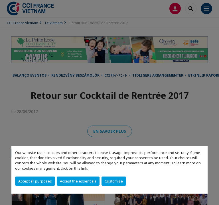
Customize (114, 181)
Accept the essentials (78, 181)
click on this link (74, 168)
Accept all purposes (35, 181)
